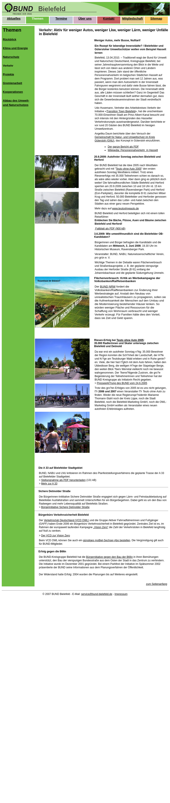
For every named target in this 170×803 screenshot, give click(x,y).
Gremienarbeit (12, 83)
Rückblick (9, 39)
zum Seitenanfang (156, 584)
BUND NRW (108, 286)
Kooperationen (13, 91)
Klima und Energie (15, 48)
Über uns (85, 18)
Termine (61, 18)
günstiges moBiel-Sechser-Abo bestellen (106, 540)
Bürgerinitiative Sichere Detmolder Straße (65, 507)
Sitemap (156, 18)
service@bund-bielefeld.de (96, 594)
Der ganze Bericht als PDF (123, 146)
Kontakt (108, 18)
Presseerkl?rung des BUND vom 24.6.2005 (122, 383)
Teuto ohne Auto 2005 (128, 168)
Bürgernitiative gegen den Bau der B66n (109, 556)
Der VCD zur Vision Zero (55, 535)
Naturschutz (11, 57)
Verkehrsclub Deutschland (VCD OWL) (66, 520)
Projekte (8, 74)
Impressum (120, 594)
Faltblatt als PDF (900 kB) (110, 228)
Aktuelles (14, 18)
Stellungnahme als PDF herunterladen (63, 480)
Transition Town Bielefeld (120, 111)
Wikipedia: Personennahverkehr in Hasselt (133, 150)
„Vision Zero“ (100, 527)
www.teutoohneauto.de (125, 208)
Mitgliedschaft (132, 18)
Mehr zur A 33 (49, 483)
